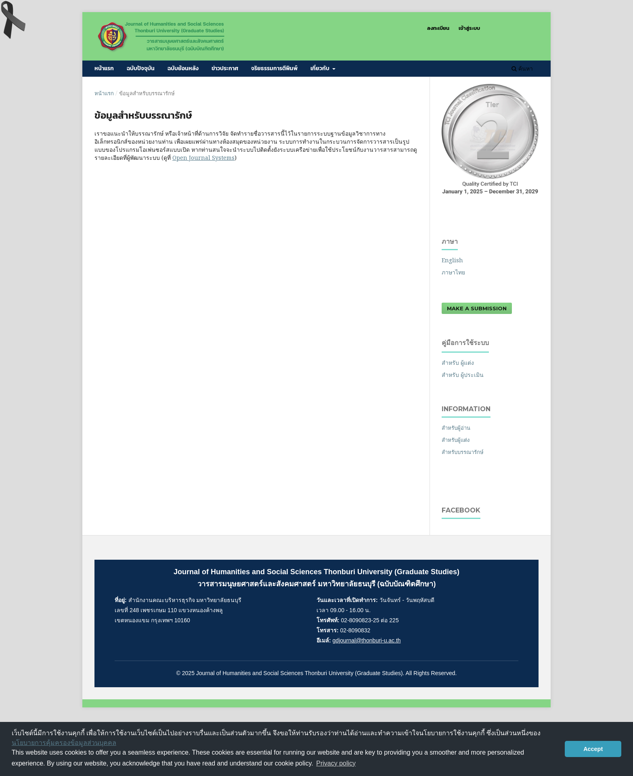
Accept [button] (593, 749)
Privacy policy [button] (336, 763)
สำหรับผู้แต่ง (456, 439)
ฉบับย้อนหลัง (183, 68)
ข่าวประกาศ (225, 68)
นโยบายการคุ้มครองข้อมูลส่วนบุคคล (64, 742)
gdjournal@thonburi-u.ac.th (367, 640)
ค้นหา (522, 68)
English (452, 260)
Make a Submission (477, 308)
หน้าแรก (104, 68)
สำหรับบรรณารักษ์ (463, 452)
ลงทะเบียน (438, 28)
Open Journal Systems (203, 157)
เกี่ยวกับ (320, 68)
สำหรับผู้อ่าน (456, 427)
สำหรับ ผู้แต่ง (458, 362)
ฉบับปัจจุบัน (141, 68)
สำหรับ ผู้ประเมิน (463, 375)
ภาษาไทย (453, 272)
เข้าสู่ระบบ (469, 28)
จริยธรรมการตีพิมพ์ (274, 68)
